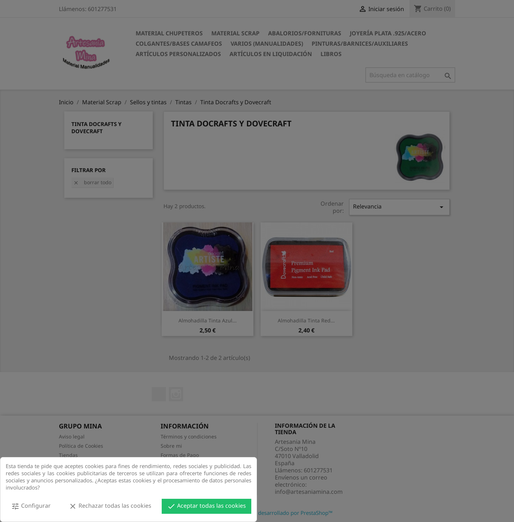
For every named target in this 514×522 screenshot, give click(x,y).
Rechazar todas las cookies (110, 506)
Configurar (31, 506)
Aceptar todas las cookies (206, 506)
